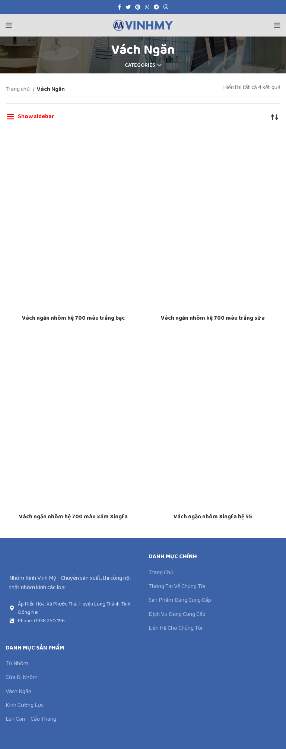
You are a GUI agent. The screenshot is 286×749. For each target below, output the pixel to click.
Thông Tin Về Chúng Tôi (177, 586)
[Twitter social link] (128, 7)
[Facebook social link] (119, 7)
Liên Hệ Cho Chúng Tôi (175, 628)
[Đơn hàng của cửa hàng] (274, 116)
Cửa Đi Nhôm (22, 677)
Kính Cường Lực (25, 705)
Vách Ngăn (18, 692)
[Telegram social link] (156, 7)
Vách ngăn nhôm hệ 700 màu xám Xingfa (73, 516)
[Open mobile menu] (9, 25)
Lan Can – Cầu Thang (31, 719)
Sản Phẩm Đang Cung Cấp (180, 600)
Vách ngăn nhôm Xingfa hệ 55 (212, 516)
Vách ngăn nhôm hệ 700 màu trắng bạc (73, 318)
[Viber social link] (166, 7)
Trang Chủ (161, 573)
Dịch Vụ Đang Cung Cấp (177, 614)
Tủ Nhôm (17, 664)
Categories (140, 65)
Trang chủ (18, 89)
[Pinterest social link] (138, 7)
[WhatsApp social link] (147, 7)
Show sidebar (36, 116)
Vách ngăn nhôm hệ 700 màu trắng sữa (213, 318)
